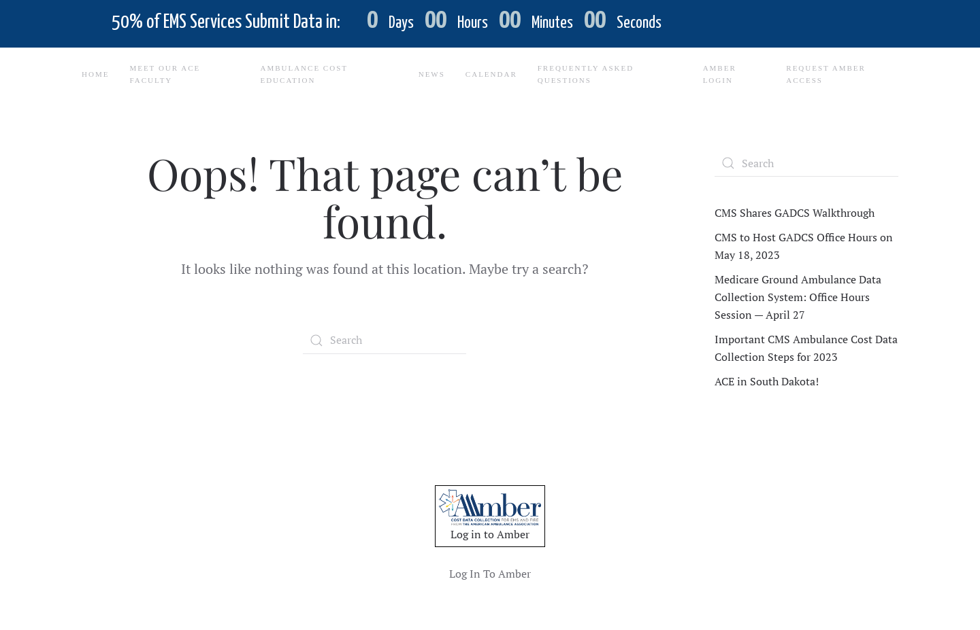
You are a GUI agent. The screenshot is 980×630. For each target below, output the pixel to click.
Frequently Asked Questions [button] (586, 74)
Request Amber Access (826, 74)
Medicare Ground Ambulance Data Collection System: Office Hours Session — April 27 (798, 297)
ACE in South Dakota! (767, 381)
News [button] (432, 74)
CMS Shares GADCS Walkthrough (795, 212)
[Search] (384, 340)
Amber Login (719, 74)
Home (95, 74)
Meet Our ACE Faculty (164, 74)
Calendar (491, 74)
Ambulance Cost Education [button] (303, 74)
